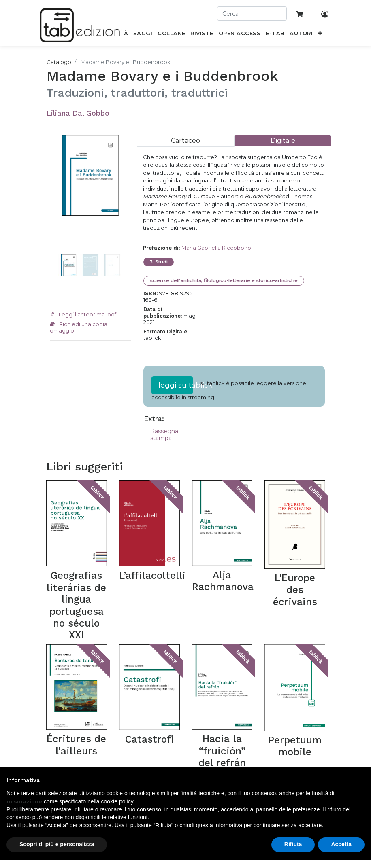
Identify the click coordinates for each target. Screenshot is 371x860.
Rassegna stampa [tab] (164, 435)
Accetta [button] (341, 844)
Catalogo (59, 62)
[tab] (185, 140)
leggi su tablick (175, 385)
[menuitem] (143, 34)
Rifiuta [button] (293, 844)
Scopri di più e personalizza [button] (56, 844)
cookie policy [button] (117, 801)
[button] (320, 34)
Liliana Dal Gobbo (78, 113)
